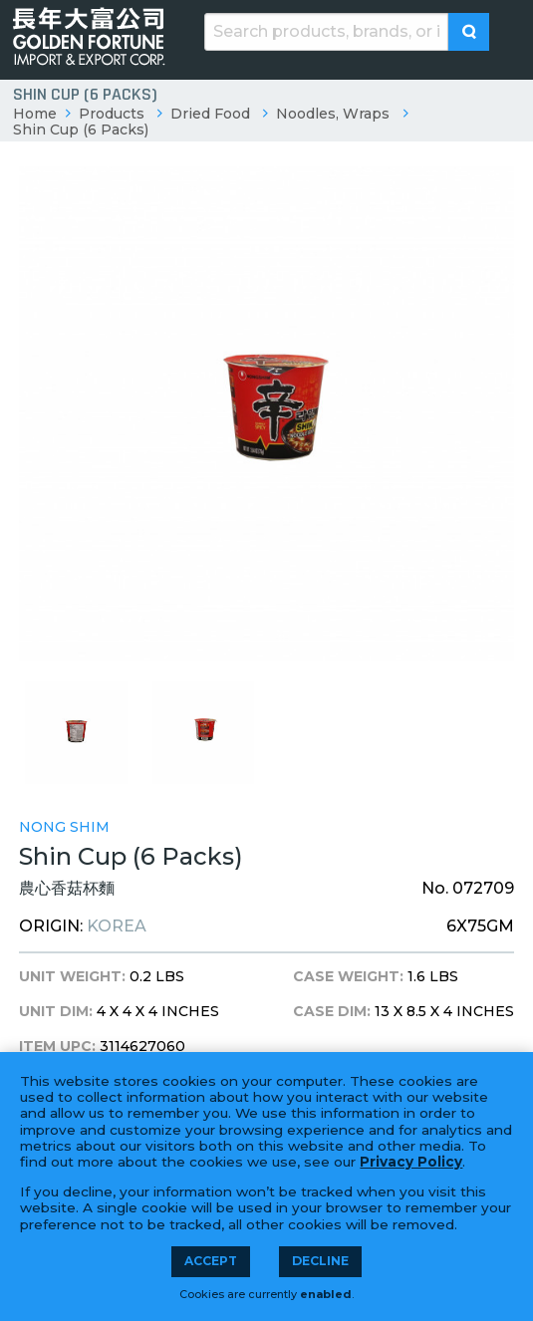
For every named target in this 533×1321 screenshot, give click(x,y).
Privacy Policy (411, 1162)
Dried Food (210, 114)
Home (35, 114)
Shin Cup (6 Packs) (80, 129)
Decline (320, 1260)
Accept (210, 1260)
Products (111, 114)
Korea (116, 926)
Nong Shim (64, 827)
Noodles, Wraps (333, 114)
